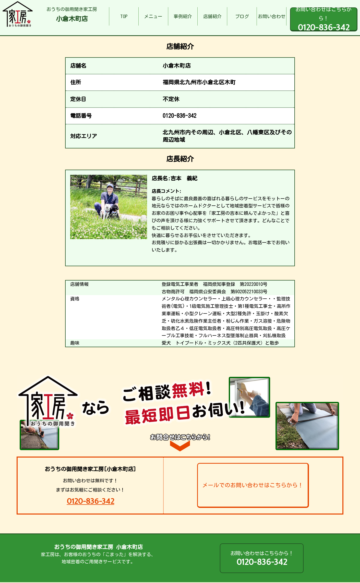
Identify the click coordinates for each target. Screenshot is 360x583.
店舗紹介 (212, 16)
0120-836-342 (90, 501)
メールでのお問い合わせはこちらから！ (252, 485)
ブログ (242, 16)
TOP (123, 16)
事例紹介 (183, 16)
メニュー (153, 16)
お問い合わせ (271, 16)
